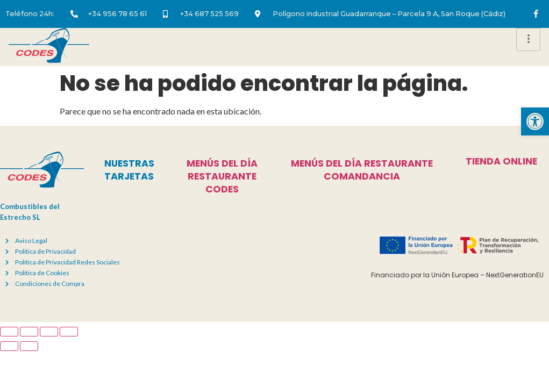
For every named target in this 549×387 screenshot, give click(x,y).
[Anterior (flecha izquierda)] (9, 346)
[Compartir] (49, 331)
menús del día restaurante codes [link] (222, 176)
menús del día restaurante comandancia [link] (362, 170)
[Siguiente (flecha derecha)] (29, 346)
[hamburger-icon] (528, 39)
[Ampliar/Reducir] (9, 331)
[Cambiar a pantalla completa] (29, 331)
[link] (535, 121)
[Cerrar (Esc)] (69, 331)
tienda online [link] (501, 161)
